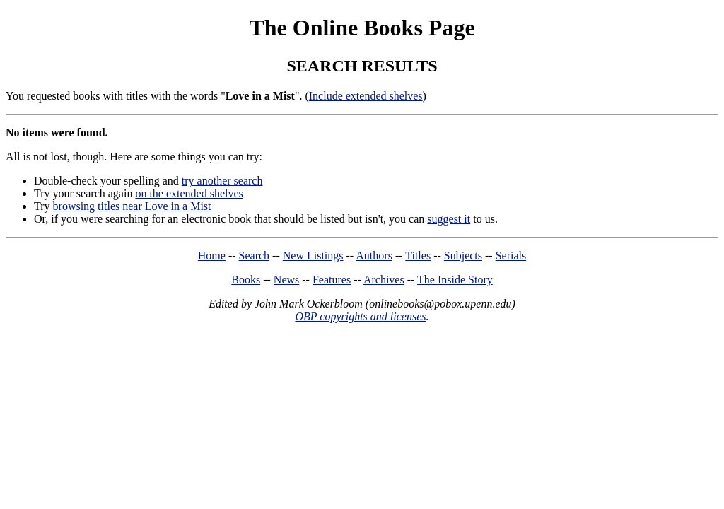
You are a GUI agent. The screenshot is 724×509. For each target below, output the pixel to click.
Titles (418, 256)
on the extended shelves (189, 193)
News (286, 280)
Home (212, 256)
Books (245, 280)
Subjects (463, 256)
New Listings (313, 256)
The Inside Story (455, 280)
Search (254, 256)
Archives (383, 280)
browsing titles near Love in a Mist (132, 206)
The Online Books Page (361, 27)
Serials (511, 256)
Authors (374, 256)
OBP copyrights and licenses (360, 316)
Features (332, 280)
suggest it (448, 219)
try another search (222, 181)
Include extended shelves (366, 96)
